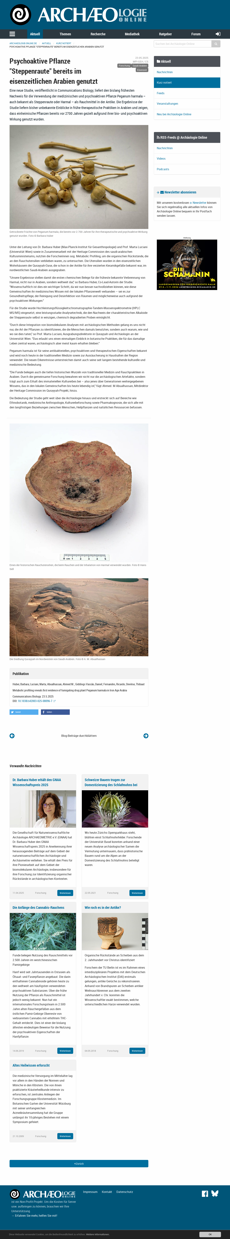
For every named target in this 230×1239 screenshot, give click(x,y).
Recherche (98, 34)
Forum (196, 34)
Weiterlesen (65, 893)
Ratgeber (165, 34)
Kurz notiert (63, 43)
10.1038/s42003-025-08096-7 (35, 701)
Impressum (90, 1192)
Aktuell (35, 34)
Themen (65, 34)
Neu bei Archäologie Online (174, 114)
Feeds (160, 93)
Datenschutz (124, 1192)
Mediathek (132, 34)
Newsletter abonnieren (178, 192)
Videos (161, 159)
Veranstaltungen (167, 104)
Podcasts (163, 169)
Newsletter (199, 203)
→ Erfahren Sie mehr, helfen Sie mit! (34, 1216)
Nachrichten (165, 72)
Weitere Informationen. (98, 1234)
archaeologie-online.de (23, 43)
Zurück (79, 1163)
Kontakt (107, 1192)
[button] (24, 712)
